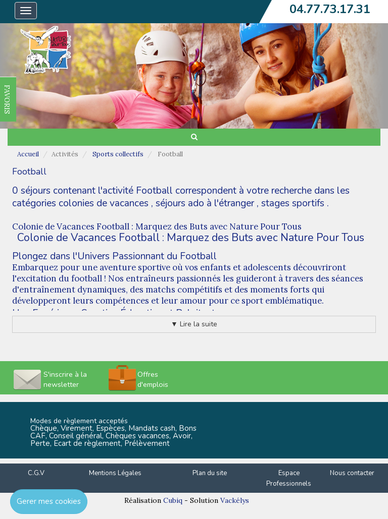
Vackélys (234, 500)
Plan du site (209, 473)
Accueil (28, 154)
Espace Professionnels (288, 478)
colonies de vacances (104, 203)
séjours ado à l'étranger (205, 203)
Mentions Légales (115, 473)
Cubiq (172, 500)
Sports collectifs (117, 154)
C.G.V (36, 473)
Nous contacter (352, 473)
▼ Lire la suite (194, 324)
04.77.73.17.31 (329, 9)
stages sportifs (292, 203)
